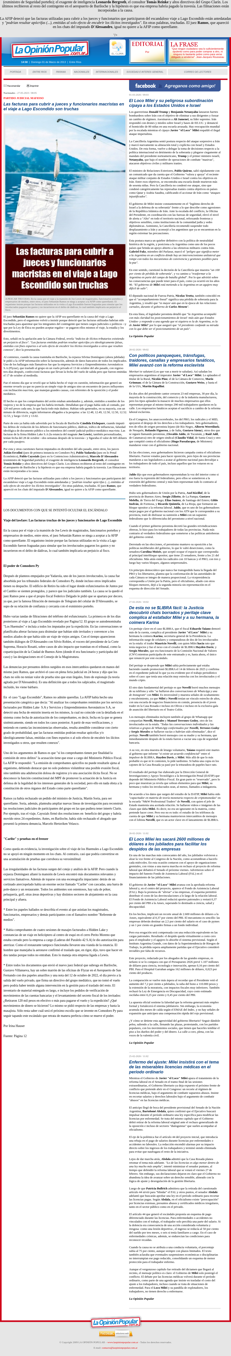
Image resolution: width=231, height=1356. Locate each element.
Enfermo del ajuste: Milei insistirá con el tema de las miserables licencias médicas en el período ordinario (174, 1067)
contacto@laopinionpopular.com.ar (119, 1347)
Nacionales (9, 92)
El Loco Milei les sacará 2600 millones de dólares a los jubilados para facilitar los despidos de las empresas (169, 844)
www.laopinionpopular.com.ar (122, 1342)
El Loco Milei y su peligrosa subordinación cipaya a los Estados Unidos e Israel (171, 103)
